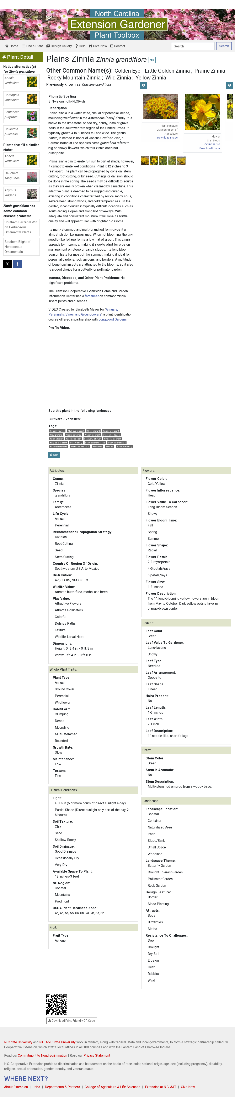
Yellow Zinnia (151, 77)
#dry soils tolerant (58, 443)
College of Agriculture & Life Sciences (112, 1087)
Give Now (98, 46)
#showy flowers (57, 431)
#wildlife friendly (124, 447)
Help (80, 46)
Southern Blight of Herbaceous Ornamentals (18, 247)
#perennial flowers (112, 435)
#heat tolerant (93, 431)
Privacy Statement (97, 1055)
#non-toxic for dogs (117, 443)
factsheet (92, 296)
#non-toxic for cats (58, 447)
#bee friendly (76, 443)
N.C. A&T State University (57, 1042)
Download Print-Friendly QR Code (71, 1020)
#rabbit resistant (92, 435)
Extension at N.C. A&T (160, 1087)
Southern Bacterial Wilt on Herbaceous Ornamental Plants (21, 227)
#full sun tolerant (76, 431)
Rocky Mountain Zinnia (74, 77)
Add (54, 455)
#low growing (56, 435)
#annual (109, 447)
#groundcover (56, 439)
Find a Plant (32, 46)
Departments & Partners (62, 1087)
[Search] (193, 46)
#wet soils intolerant (79, 447)
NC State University (18, 1042)
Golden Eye (127, 71)
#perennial (97, 447)
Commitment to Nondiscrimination (42, 1055)
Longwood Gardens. (112, 319)
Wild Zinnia (118, 77)
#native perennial (73, 435)
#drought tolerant (111, 431)
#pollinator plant (73, 439)
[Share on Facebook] (17, 264)
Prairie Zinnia (209, 71)
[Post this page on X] (7, 264)
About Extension (16, 1087)
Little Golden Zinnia (167, 71)
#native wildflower (92, 439)
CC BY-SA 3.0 (212, 144)
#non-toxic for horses (95, 443)
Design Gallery (59, 46)
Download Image (167, 137)
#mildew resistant (112, 439)
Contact (117, 46)
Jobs (36, 1087)
